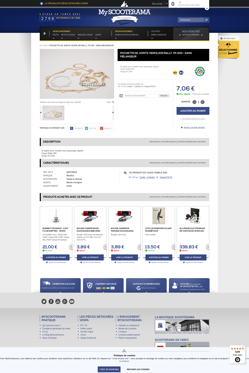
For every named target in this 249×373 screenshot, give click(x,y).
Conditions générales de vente (56, 328)
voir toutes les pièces (127, 35)
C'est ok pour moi (109, 369)
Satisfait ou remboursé (128, 325)
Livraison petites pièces (129, 335)
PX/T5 (56, 35)
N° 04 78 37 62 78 (189, 286)
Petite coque (68, 35)
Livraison (122, 331)
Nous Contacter (49, 338)
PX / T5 (83, 325)
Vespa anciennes (61, 31)
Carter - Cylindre (134, 86)
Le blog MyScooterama (53, 335)
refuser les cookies (138, 369)
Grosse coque (85, 35)
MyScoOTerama (191, 35)
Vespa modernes (88, 338)
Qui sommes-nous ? (51, 325)
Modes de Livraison (127, 328)
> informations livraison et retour (193, 119)
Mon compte (157, 3)
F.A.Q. (45, 331)
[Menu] (243, 347)
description (154, 142)
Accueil (44, 45)
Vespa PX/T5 (149, 86)
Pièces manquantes (127, 338)
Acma (98, 35)
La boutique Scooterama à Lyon (182, 324)
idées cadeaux (159, 35)
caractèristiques (168, 142)
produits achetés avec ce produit (191, 142)
